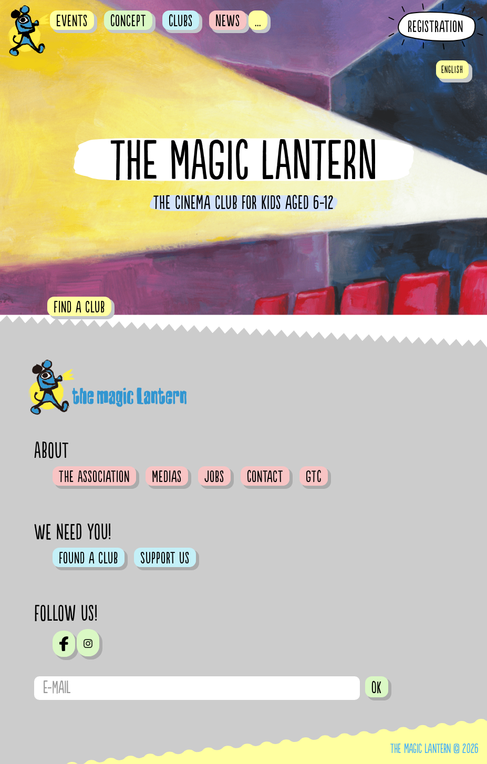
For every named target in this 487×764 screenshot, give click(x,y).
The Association (94, 477)
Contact (265, 477)
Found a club (88, 558)
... (258, 21)
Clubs (181, 21)
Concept (128, 21)
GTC (314, 477)
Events (72, 21)
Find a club (79, 307)
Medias (167, 477)
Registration (435, 27)
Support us (165, 558)
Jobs (214, 477)
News (227, 21)
